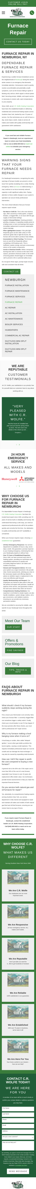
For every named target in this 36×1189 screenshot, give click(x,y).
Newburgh (19, 79)
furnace (17, 186)
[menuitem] (18, 286)
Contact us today (18, 42)
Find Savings (15, 650)
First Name (6, 1108)
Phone (4, 1119)
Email (4, 1125)
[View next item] (19, 445)
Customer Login (18, 3)
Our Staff (13, 627)
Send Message (18, 1171)
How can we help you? (9, 1142)
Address (5, 1131)
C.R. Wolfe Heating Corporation (24, 106)
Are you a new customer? (10, 1136)
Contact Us (11, 272)
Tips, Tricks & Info (18, 671)
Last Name (6, 1114)
